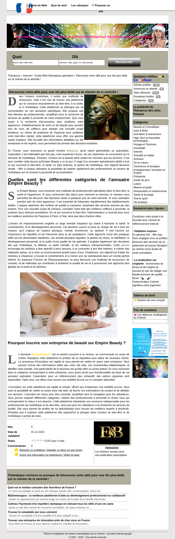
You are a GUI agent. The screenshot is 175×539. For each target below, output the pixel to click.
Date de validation (14, 434)
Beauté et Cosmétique (146, 127)
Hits (10, 427)
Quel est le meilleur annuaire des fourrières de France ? (42, 487)
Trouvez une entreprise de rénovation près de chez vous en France (49, 520)
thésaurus (72, 150)
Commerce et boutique (147, 166)
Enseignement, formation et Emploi (149, 171)
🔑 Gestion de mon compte (149, 300)
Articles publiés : (147, 85)
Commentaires (17, 446)
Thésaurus (14, 75)
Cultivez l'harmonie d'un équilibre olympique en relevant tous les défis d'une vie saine (60, 503)
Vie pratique (140, 202)
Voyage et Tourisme (145, 144)
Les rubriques (79, 5)
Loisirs (137, 183)
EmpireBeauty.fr (41, 354)
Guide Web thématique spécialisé (54, 75)
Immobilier (140, 148)
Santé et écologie (144, 194)
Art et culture (141, 162)
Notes (11, 441)
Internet (138, 151)
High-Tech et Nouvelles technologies (147, 139)
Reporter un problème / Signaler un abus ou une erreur (51, 450)
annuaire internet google (119, 533)
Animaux (139, 159)
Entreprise (139, 176)
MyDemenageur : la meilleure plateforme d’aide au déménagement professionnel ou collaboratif (66, 495)
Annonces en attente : (149, 88)
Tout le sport (141, 198)
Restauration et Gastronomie (150, 191)
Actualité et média (144, 155)
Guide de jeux (142, 180)
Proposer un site (101, 6)
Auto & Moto (141, 130)
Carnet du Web (38, 5)
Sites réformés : (146, 92)
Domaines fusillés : (147, 96)
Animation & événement (147, 134)
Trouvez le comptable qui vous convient (32, 512)
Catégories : (144, 100)
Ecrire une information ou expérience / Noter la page (50, 455)
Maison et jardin (143, 187)
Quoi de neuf (59, 5)
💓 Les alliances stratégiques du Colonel (150, 316)
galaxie (125, 245)
